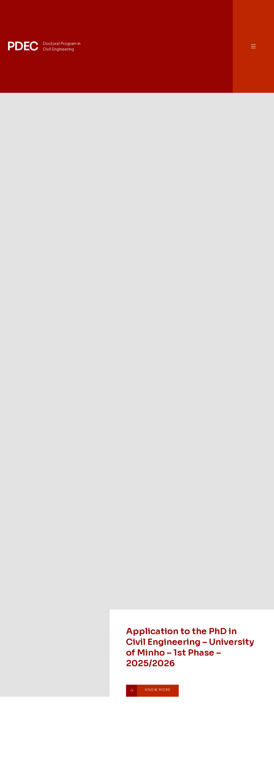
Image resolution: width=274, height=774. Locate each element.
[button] (253, 46)
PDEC (22, 46)
